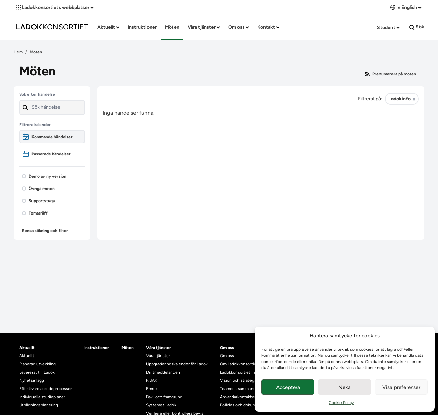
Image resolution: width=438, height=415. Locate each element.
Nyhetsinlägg (31, 380)
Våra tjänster (204, 27)
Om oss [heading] (227, 347)
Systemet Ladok (161, 405)
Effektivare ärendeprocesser (45, 388)
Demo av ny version (44, 176)
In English (406, 7)
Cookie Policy (341, 402)
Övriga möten (38, 188)
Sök (416, 27)
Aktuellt (108, 27)
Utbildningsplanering (38, 405)
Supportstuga (38, 200)
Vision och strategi (237, 380)
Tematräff (35, 213)
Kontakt (268, 27)
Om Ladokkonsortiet (239, 364)
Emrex (152, 388)
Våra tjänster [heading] (158, 347)
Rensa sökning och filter (45, 230)
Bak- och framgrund (164, 396)
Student (388, 27)
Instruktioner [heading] (96, 347)
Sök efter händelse (37, 94)
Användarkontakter (238, 396)
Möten (172, 27)
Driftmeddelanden (163, 372)
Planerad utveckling (37, 364)
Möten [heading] (127, 347)
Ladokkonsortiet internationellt (249, 372)
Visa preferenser (401, 387)
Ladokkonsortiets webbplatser (55, 7)
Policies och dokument (241, 405)
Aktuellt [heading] (27, 347)
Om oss (238, 27)
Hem (18, 52)
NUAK (151, 380)
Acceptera (288, 387)
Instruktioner (142, 27)
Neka (344, 387)
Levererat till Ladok (37, 372)
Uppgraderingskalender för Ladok (177, 364)
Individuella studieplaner (42, 396)
